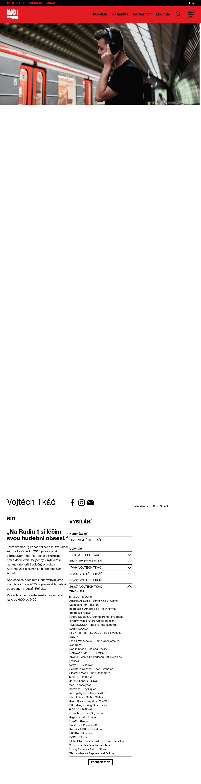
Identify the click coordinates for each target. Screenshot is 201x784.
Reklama (163, 14)
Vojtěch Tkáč (89, 540)
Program (100, 14)
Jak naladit (141, 14)
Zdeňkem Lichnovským (40, 580)
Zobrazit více (100, 762)
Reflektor (41, 588)
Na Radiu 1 (120, 14)
